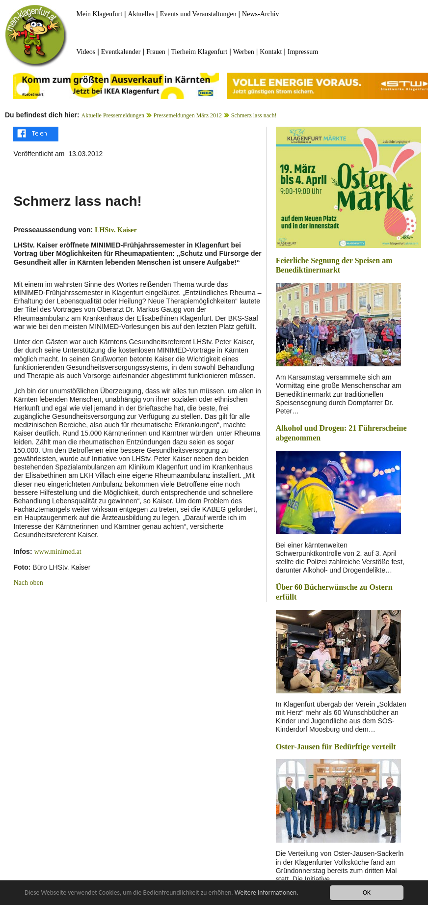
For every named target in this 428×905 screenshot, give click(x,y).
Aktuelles (141, 14)
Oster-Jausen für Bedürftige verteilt (336, 746)
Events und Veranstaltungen (198, 14)
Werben (243, 51)
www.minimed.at (57, 551)
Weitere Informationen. (266, 893)
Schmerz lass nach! (254, 115)
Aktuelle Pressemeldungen (112, 115)
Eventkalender (121, 51)
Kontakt (271, 51)
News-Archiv (260, 14)
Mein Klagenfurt (99, 14)
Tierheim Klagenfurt (199, 51)
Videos (85, 51)
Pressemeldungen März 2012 (188, 115)
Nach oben (28, 582)
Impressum (303, 51)
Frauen (155, 51)
